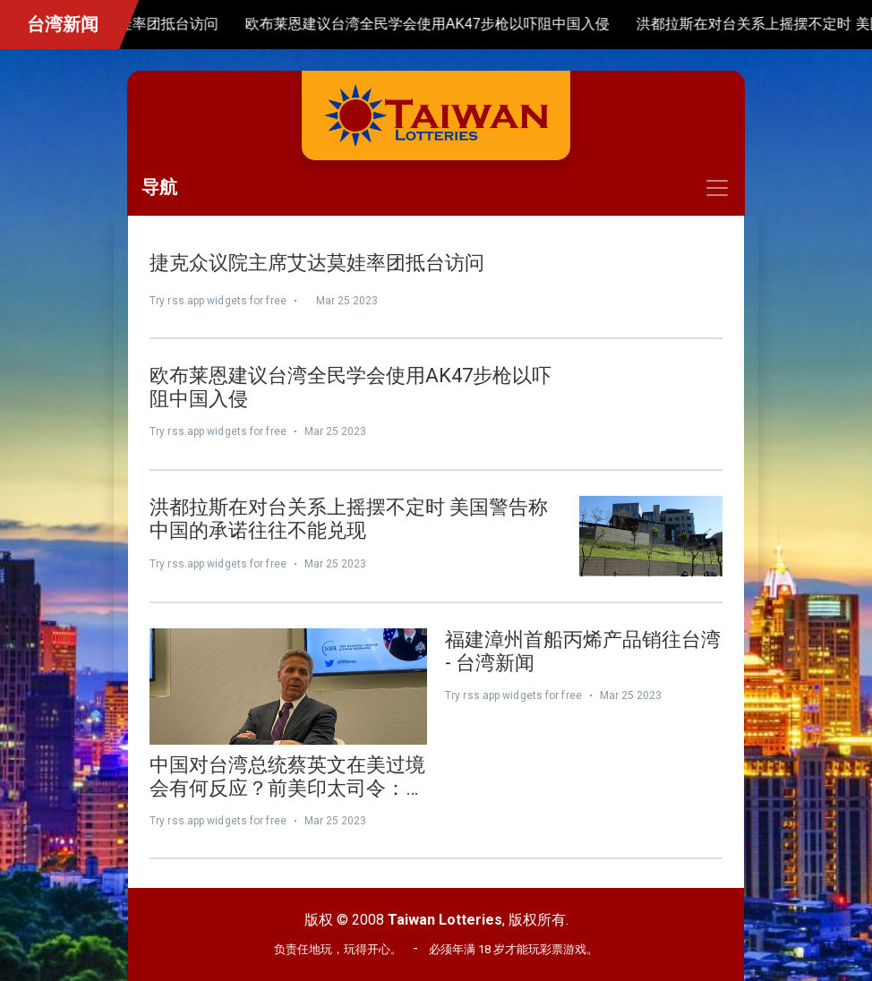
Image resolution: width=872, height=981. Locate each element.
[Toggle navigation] (436, 188)
